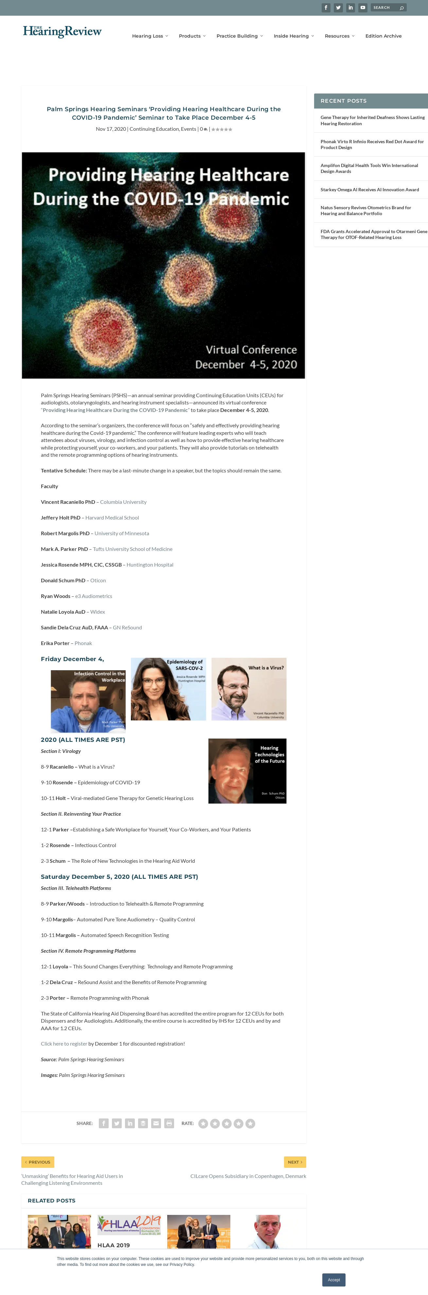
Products (190, 28)
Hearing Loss (147, 28)
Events (188, 111)
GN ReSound (127, 609)
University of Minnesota (122, 515)
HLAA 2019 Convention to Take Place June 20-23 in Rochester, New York (127, 1243)
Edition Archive (384, 28)
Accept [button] (334, 1280)
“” (115, 392)
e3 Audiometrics (93, 578)
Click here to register (64, 1026)
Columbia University (123, 484)
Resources (337, 28)
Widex (97, 593)
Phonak (83, 625)
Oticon (97, 562)
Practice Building (237, 28)
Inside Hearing (291, 28)
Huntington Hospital (150, 546)
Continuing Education (154, 111)
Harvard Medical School (112, 499)
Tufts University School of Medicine (132, 531)
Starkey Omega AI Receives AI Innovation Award (370, 171)
